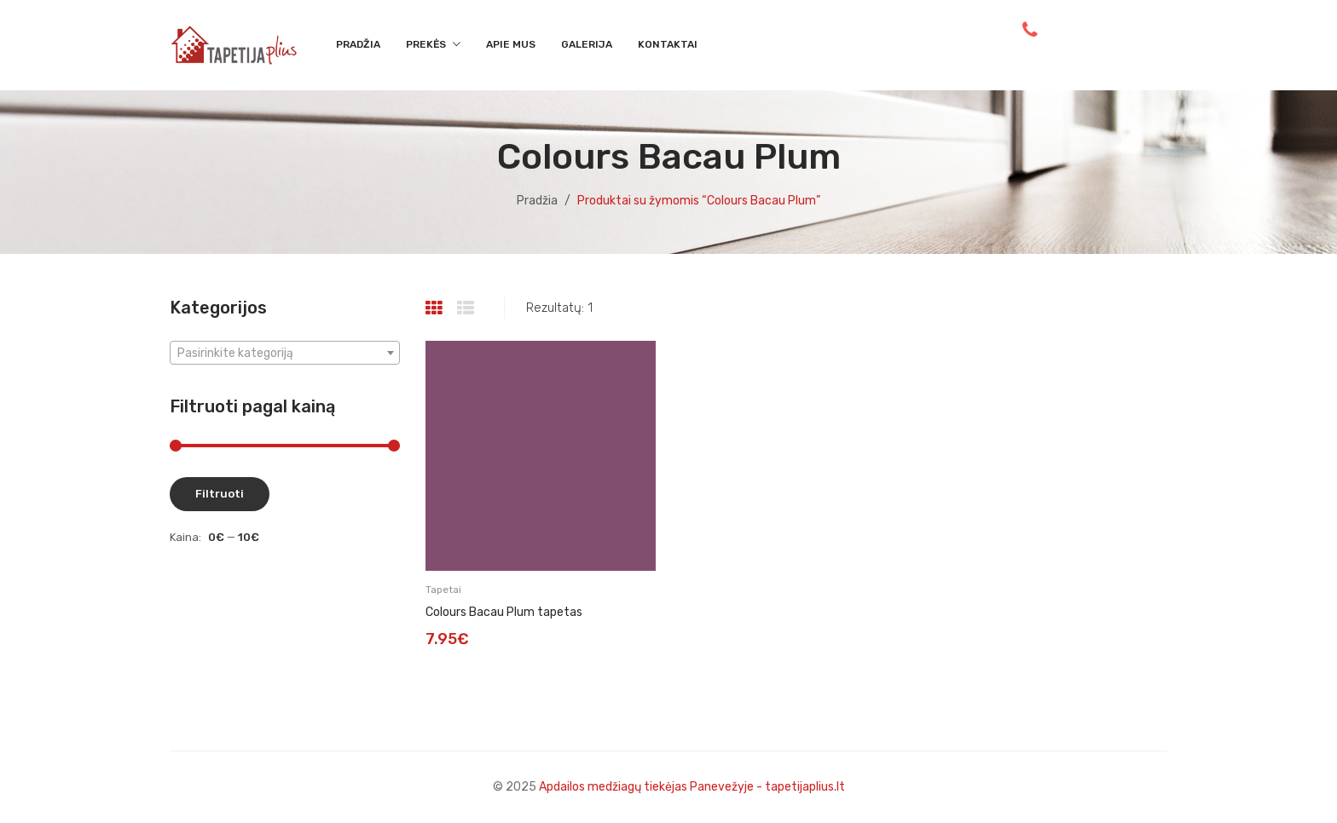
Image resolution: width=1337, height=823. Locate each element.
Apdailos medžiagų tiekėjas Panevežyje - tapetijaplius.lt (692, 787)
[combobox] (285, 353)
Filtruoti (219, 493)
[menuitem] (358, 45)
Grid (436, 308)
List (467, 308)
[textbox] (285, 353)
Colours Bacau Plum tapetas (503, 612)
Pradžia (537, 200)
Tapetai (443, 590)
